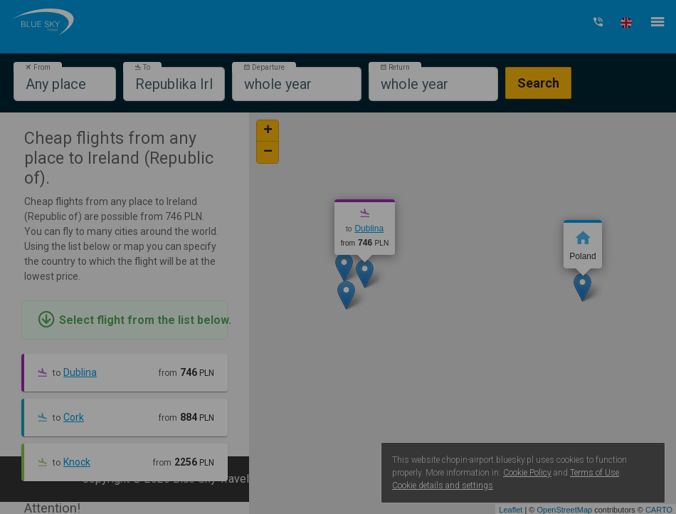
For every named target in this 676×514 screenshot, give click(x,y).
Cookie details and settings (442, 486)
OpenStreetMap (564, 509)
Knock (76, 462)
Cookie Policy (527, 473)
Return (395, 67)
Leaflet (510, 509)
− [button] (268, 152)
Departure (264, 67)
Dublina (80, 372)
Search (538, 82)
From (38, 67)
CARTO (658, 509)
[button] (626, 22)
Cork (73, 417)
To (142, 67)
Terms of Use (594, 473)
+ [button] (268, 131)
